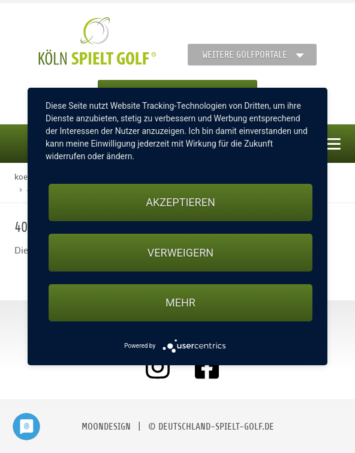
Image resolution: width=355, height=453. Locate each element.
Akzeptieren (180, 202)
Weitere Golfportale (244, 54)
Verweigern (180, 252)
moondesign (106, 426)
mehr (180, 302)
